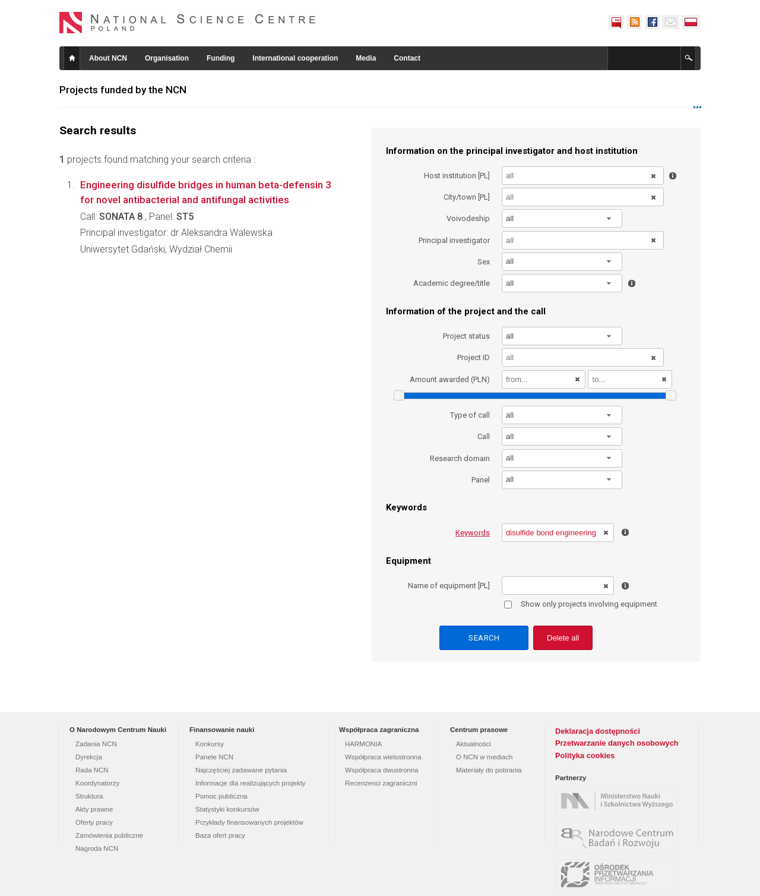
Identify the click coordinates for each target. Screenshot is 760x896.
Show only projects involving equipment (580, 604)
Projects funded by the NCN (122, 90)
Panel (480, 479)
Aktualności (473, 743)
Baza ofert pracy (220, 835)
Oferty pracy (94, 822)
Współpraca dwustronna (382, 770)
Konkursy (209, 743)
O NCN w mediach (484, 757)
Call (483, 436)
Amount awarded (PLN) (450, 379)
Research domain (460, 458)
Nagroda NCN (96, 848)
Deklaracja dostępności (597, 731)
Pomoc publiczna (221, 796)
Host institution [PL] (457, 175)
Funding (221, 58)
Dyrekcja (88, 757)
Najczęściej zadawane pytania (241, 770)
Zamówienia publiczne (109, 835)
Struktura (89, 796)
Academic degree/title (451, 283)
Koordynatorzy (97, 783)
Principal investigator (454, 240)
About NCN (108, 58)
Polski (691, 22)
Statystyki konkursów (227, 809)
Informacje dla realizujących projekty (250, 783)
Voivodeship (468, 218)
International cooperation (295, 58)
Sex (483, 261)
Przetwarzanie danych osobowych (617, 743)
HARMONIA (363, 743)
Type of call (470, 415)
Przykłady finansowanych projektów (249, 822)
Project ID (473, 357)
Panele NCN (214, 757)
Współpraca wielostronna (383, 757)
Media (366, 58)
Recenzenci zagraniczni (381, 783)
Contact (407, 58)
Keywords (472, 532)
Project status (466, 336)
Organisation (167, 58)
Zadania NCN (96, 743)
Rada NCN (92, 770)
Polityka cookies (585, 755)
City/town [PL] (467, 197)
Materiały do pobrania (489, 770)
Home (72, 58)
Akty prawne (94, 809)
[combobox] (562, 218)
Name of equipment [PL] (449, 585)
